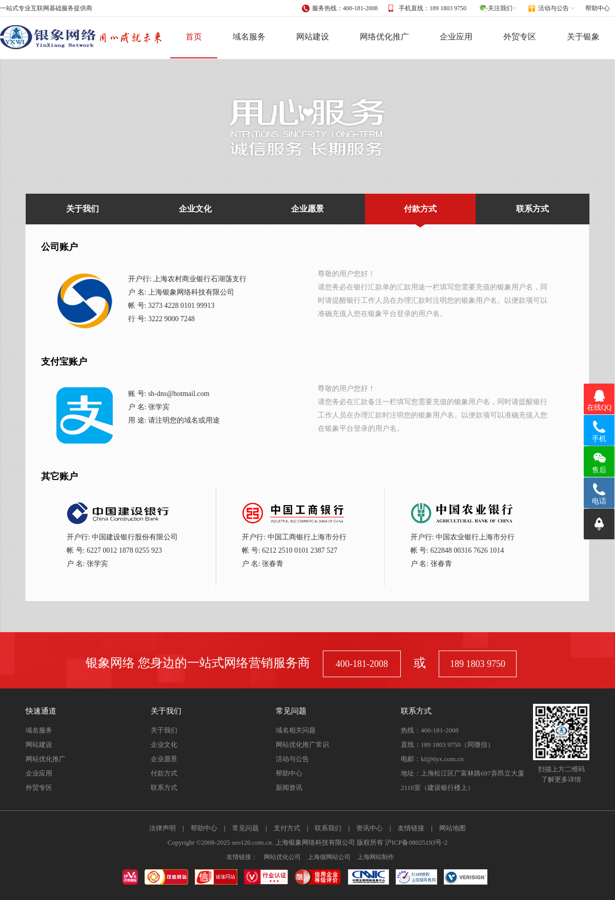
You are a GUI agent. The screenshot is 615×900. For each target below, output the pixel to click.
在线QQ (599, 407)
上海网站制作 (375, 857)
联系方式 (532, 208)
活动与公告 (292, 759)
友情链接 (411, 828)
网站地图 (452, 828)
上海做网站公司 (329, 857)
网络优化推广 (384, 36)
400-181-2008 (362, 664)
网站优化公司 (282, 857)
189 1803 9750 (477, 664)
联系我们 (328, 828)
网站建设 (312, 36)
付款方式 (420, 214)
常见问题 (245, 828)
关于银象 (583, 36)
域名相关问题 (296, 730)
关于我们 (82, 208)
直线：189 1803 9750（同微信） (447, 744)
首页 (194, 36)
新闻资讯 (289, 787)
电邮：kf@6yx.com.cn (432, 759)
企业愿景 (307, 208)
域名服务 (249, 36)
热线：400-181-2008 (430, 730)
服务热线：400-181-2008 (345, 8)
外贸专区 (519, 36)
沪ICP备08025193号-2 (416, 842)
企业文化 (195, 208)
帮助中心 (597, 8)
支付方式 (287, 828)
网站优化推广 (46, 759)
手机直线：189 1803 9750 (432, 8)
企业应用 (456, 36)
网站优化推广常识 (302, 744)
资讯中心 (369, 828)
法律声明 (162, 828)
